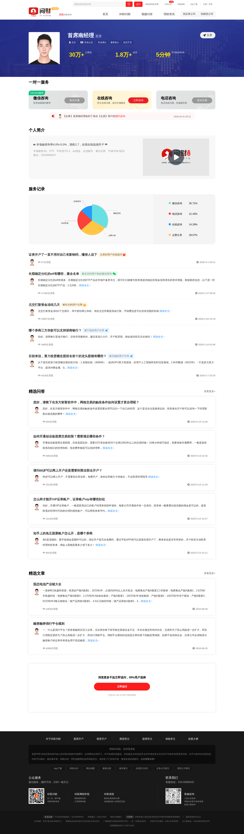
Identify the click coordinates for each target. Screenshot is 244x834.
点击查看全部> (148, 759)
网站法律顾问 (117, 817)
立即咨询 (138, 100)
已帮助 (88, 52)
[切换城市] (67, 15)
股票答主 (147, 739)
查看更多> (209, 391)
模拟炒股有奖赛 (152, 4)
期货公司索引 (183, 768)
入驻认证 (168, 4)
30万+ (76, 55)
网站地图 (90, 768)
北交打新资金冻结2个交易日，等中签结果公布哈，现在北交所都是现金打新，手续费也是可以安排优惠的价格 (99, 311)
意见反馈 (48, 817)
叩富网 (130, 817)
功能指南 (181, 4)
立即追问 (122, 686)
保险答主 (170, 739)
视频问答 (147, 14)
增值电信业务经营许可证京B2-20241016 (84, 821)
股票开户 (79, 739)
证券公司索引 (163, 768)
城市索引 (123, 768)
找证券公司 (191, 14)
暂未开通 (75, 100)
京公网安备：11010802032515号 (196, 821)
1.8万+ (123, 55)
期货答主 (124, 739)
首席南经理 (85, 35)
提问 (138, 4)
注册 (205, 4)
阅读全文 (85, 285)
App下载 (193, 4)
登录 (211, 4)
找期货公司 (207, 14)
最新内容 (107, 768)
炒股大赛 (193, 739)
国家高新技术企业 (193, 817)
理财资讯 (169, 14)
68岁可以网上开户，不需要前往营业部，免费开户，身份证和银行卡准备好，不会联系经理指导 (95, 476)
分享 (207, 35)
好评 (135, 52)
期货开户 (102, 739)
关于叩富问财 (53, 739)
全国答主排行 (142, 768)
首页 (105, 14)
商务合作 (74, 768)
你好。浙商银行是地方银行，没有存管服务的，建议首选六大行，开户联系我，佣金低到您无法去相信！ (95, 336)
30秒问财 (125, 14)
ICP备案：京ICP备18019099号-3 (49, 821)
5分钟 (163, 55)
